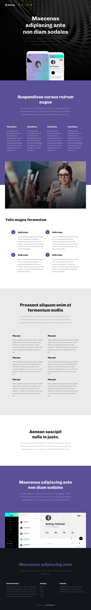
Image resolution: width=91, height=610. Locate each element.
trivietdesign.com (50, 605)
